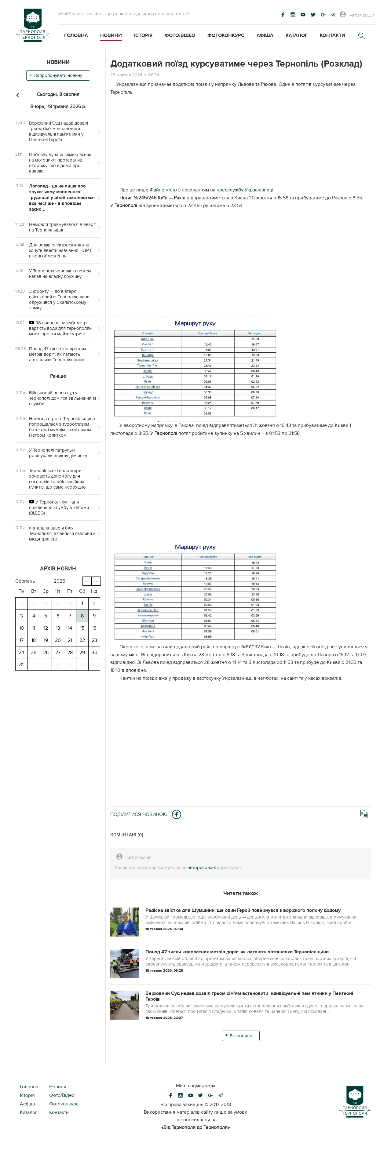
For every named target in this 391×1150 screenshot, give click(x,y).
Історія (143, 35)
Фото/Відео (180, 35)
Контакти (332, 35)
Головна (76, 35)
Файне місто (163, 190)
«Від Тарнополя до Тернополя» (195, 1127)
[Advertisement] (240, 143)
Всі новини (241, 1036)
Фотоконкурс (225, 35)
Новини (111, 35)
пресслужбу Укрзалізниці (245, 190)
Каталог (297, 35)
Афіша (265, 35)
